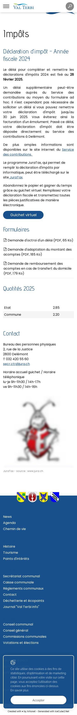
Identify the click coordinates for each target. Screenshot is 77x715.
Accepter (38, 700)
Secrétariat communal (21, 576)
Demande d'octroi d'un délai (38, 240)
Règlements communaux (23, 588)
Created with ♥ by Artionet (22, 711)
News (7, 516)
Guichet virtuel (23, 214)
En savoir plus (19, 690)
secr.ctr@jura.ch (16, 364)
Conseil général (15, 630)
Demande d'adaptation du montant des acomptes (37, 252)
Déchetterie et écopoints (23, 600)
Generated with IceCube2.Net (53, 711)
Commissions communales (24, 636)
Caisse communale (18, 582)
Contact (10, 594)
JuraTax (16, 177)
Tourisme (10, 552)
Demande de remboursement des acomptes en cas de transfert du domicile (37, 268)
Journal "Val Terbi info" (21, 606)
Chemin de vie (14, 529)
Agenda (9, 522)
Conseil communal (18, 624)
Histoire (9, 546)
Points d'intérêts (16, 558)
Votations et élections (21, 642)
